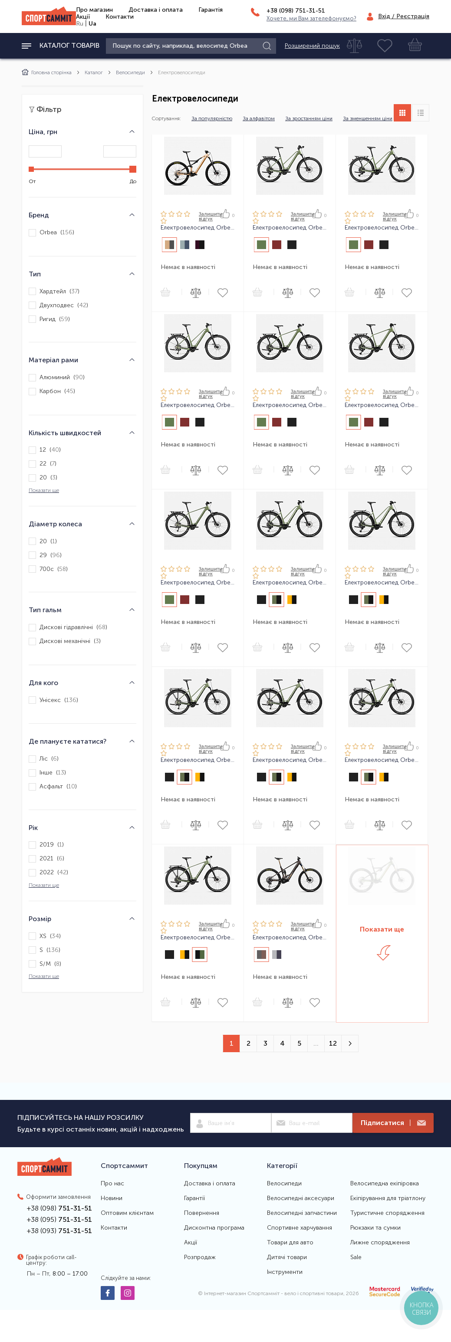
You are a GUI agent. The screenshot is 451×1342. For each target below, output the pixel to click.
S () (44, 950)
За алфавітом (259, 118)
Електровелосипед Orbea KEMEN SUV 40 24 (290, 760)
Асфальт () (53, 787)
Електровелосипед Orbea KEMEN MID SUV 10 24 (290, 583)
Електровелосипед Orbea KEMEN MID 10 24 (290, 228)
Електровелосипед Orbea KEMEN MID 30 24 (382, 228)
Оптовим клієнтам (127, 1213)
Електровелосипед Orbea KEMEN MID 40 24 (198, 405)
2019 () (46, 845)
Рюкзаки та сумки (375, 1228)
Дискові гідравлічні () (68, 627)
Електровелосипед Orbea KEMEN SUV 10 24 (198, 938)
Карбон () (52, 391)
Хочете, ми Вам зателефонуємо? (311, 18)
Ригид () (49, 319)
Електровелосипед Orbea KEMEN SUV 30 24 (382, 760)
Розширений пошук (312, 46)
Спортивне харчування (299, 1228)
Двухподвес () (58, 305)
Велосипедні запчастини (302, 1213)
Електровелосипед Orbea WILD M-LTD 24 (290, 938)
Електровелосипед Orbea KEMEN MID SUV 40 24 (198, 760)
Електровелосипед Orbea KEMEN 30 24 (382, 405)
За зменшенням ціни (367, 118)
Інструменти (285, 1272)
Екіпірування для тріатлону (387, 1198)
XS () (45, 936)
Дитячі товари (287, 1257)
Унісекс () (53, 700)
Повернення (201, 1213)
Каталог (94, 72)
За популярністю (211, 118)
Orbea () (51, 232)
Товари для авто (290, 1243)
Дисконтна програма (214, 1228)
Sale (356, 1257)
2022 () (48, 872)
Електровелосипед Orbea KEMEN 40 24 (198, 583)
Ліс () (44, 759)
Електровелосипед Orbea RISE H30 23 (198, 228)
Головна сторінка (47, 72)
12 (333, 1043)
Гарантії (194, 1198)
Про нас (112, 1184)
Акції (83, 16)
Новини (111, 1198)
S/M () (45, 964)
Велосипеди (130, 72)
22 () (42, 464)
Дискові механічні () (65, 641)
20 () (43, 478)
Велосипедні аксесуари (300, 1198)
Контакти (119, 16)
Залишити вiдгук (210, 216)
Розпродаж (200, 1257)
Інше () (47, 773)
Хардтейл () (54, 291)
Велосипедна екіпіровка (384, 1184)
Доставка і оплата (155, 9)
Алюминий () (57, 377)
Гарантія (210, 9)
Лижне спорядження (380, 1243)
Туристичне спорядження (387, 1213)
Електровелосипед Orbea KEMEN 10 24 (290, 405)
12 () (45, 450)
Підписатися (393, 1123)
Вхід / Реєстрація (403, 16)
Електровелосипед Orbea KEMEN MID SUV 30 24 (382, 583)
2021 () (46, 859)
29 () (45, 555)
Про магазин (94, 9)
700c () (48, 569)
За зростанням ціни (308, 118)
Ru (79, 23)
